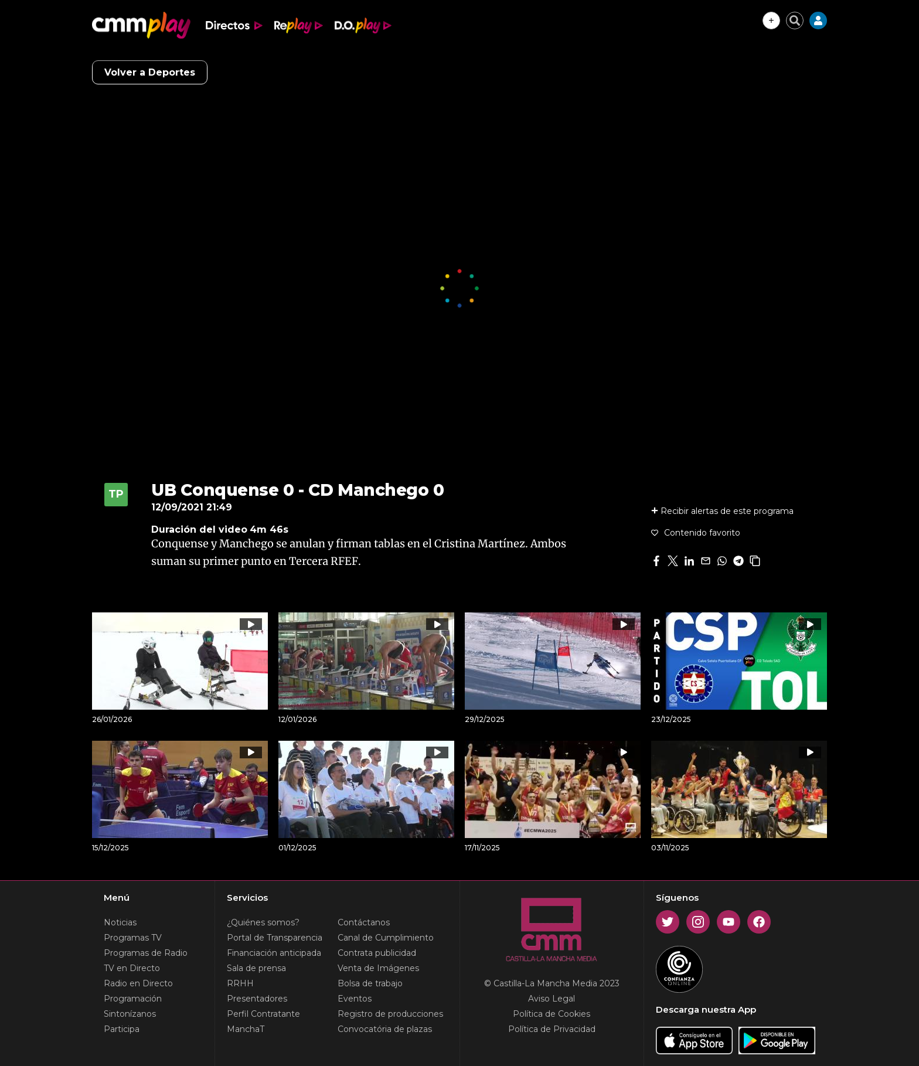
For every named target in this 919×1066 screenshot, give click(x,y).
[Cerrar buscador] (795, 20)
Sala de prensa (256, 968)
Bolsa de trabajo (370, 983)
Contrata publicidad (377, 953)
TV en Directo (132, 968)
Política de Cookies (551, 1014)
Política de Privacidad (551, 1029)
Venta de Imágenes (378, 968)
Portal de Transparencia (274, 937)
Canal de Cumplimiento (386, 937)
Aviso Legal (551, 998)
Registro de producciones (390, 1014)
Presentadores (257, 998)
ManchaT (245, 1029)
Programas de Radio (146, 953)
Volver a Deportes (149, 72)
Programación (133, 998)
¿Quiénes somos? (263, 922)
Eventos (355, 998)
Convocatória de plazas (385, 1029)
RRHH (240, 983)
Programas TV (133, 937)
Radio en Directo (138, 983)
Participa (121, 1029)
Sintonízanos (130, 1014)
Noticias (120, 922)
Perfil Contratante (263, 1014)
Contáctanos (364, 922)
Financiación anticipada (274, 953)
